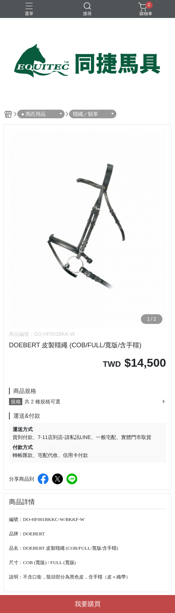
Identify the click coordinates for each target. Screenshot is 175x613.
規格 (16, 401)
